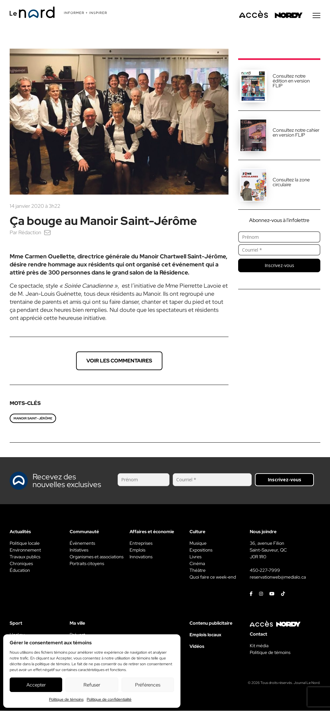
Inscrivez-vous (279, 266)
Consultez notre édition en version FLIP (291, 81)
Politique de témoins (66, 699)
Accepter (36, 685)
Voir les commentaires (119, 361)
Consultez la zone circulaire (291, 182)
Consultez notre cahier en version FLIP (296, 133)
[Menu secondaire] (316, 15)
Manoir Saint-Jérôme (33, 419)
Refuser (91, 685)
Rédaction (29, 232)
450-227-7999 (265, 570)
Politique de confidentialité (109, 699)
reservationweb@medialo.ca (278, 577)
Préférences (147, 685)
